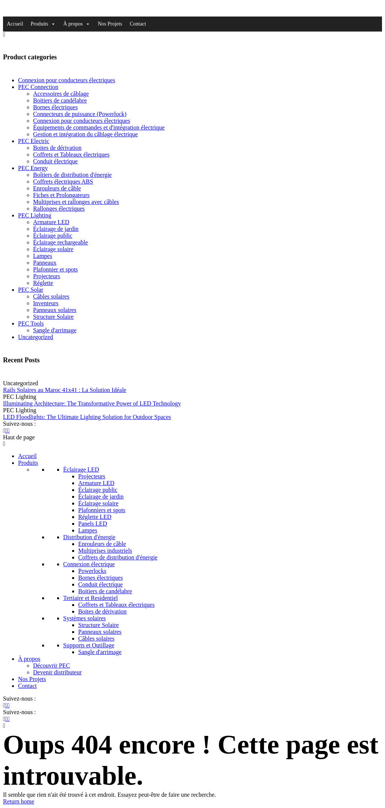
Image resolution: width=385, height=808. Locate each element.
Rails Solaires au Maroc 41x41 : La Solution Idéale (64, 390)
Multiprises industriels (105, 550)
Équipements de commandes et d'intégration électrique (99, 127)
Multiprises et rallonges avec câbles (76, 202)
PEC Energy (33, 168)
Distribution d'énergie (89, 537)
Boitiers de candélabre (60, 100)
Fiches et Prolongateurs (61, 195)
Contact (138, 24)
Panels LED (92, 523)
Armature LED (51, 222)
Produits (43, 24)
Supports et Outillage (88, 645)
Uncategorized (35, 337)
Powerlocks (92, 571)
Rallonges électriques (59, 208)
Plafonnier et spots (55, 269)
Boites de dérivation (57, 148)
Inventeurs (46, 303)
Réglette (43, 283)
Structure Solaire (53, 317)
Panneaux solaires (54, 310)
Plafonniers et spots (101, 510)
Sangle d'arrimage (54, 330)
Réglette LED (94, 517)
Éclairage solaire (53, 249)
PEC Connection (38, 87)
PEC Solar (30, 289)
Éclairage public (52, 235)
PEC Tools (31, 323)
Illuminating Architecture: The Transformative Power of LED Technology (92, 403)
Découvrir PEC (51, 665)
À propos (76, 24)
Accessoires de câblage (61, 93)
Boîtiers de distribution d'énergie (72, 175)
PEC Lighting (34, 215)
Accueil (15, 24)
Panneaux (44, 262)
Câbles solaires (51, 296)
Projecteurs (46, 276)
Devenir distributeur (57, 672)
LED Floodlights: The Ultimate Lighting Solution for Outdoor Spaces (87, 417)
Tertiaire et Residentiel (90, 598)
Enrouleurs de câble (57, 188)
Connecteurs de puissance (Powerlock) (79, 114)
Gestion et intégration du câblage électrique (85, 134)
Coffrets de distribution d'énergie (118, 557)
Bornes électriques (55, 107)
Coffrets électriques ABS (63, 181)
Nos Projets (110, 24)
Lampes (42, 256)
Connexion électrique (89, 564)
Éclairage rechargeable (60, 242)
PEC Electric (33, 141)
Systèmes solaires (84, 618)
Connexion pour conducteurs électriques (66, 80)
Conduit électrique (55, 161)
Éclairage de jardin (56, 229)
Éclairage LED (81, 469)
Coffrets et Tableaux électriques (71, 154)
